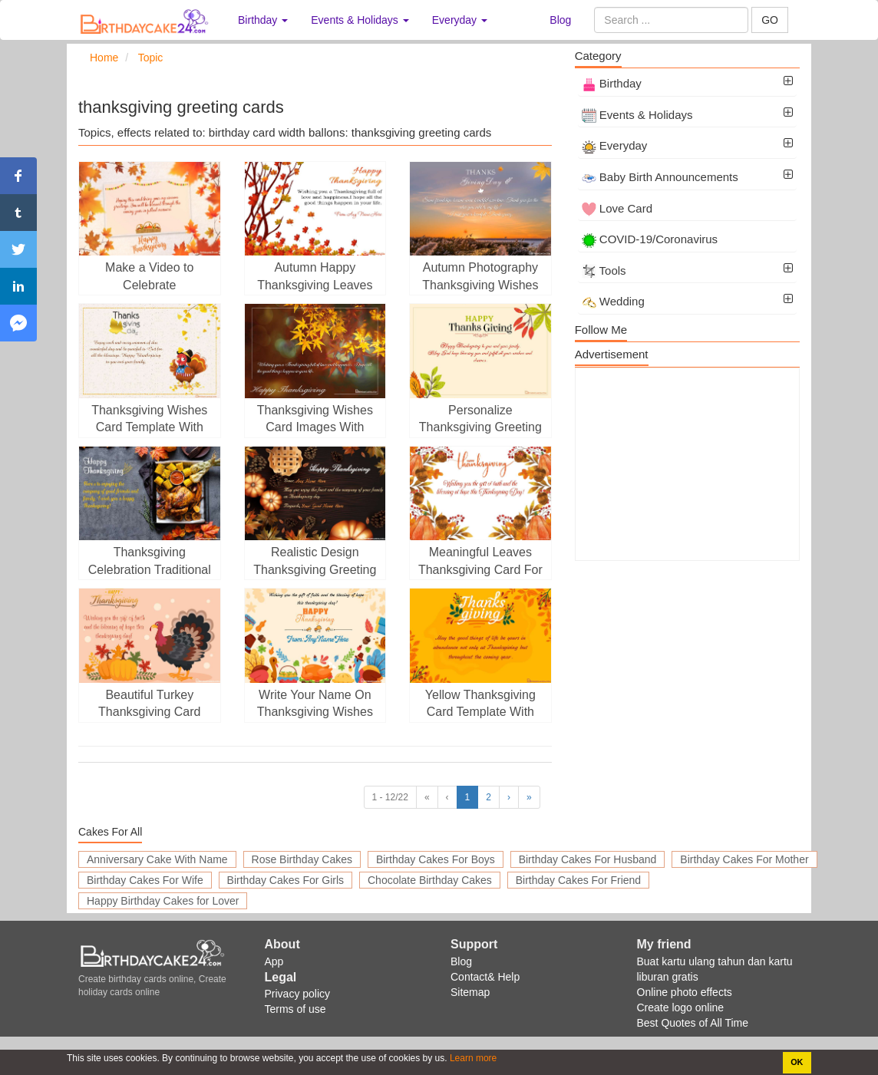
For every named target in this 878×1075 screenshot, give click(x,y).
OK (797, 1062)
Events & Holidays (637, 114)
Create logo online (681, 1007)
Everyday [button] (459, 20)
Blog (560, 20)
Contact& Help (485, 977)
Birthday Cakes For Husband (588, 859)
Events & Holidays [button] (360, 20)
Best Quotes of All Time (693, 1023)
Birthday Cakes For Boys (435, 859)
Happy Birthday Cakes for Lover (163, 901)
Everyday (615, 145)
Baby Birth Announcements (660, 176)
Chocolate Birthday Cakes (430, 880)
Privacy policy (298, 994)
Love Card (617, 208)
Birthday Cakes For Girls (285, 880)
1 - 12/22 (390, 797)
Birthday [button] (263, 20)
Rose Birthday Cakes (302, 859)
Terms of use (295, 1009)
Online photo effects (684, 992)
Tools (604, 270)
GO (769, 20)
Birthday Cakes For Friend (578, 880)
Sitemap (470, 992)
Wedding (613, 301)
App (274, 961)
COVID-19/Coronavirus (650, 239)
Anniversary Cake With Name (157, 859)
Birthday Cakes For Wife (145, 880)
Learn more (472, 1058)
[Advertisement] (687, 464)
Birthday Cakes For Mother (744, 859)
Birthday (612, 83)
